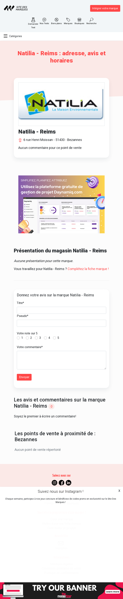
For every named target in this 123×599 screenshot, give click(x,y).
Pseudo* (22, 316)
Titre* (20, 303)
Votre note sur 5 (27, 333)
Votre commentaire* (30, 347)
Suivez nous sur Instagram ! (60, 491)
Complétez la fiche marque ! (88, 269)
